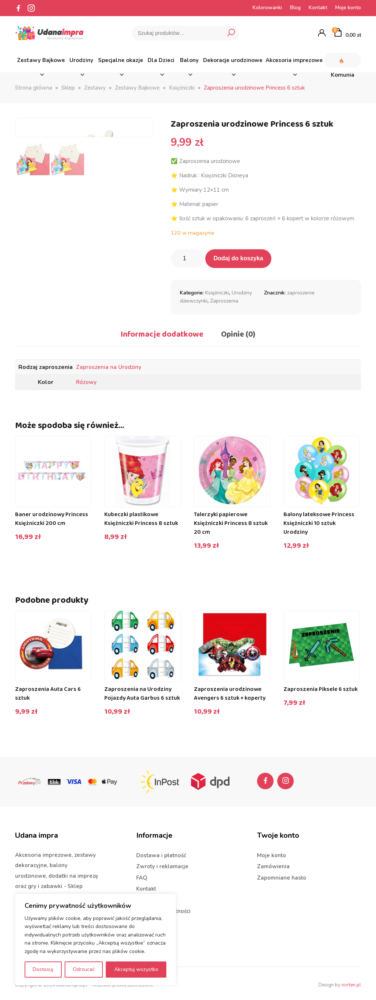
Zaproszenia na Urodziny (108, 367)
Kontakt (318, 7)
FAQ (141, 875)
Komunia (342, 60)
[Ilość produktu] (187, 258)
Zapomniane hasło (281, 875)
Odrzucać (84, 969)
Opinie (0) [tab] (238, 334)
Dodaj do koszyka (238, 258)
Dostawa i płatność (161, 853)
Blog (295, 7)
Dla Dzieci (161, 62)
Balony (189, 62)
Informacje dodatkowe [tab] (161, 334)
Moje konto (348, 7)
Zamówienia (273, 864)
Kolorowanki (267, 7)
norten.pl (351, 982)
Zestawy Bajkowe (41, 62)
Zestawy (95, 87)
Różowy (86, 382)
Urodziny (81, 62)
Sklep (68, 87)
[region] (95, 939)
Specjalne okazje (120, 62)
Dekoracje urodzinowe (233, 62)
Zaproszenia (224, 300)
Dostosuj (43, 969)
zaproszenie (301, 292)
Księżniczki (182, 87)
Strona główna (33, 87)
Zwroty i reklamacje (162, 864)
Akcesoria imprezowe (294, 62)
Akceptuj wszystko (136, 969)
